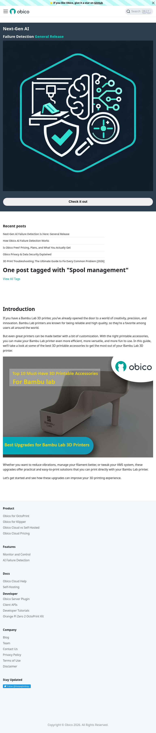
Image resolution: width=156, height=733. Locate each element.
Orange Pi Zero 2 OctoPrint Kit (23, 616)
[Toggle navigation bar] (5, 11)
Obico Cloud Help (15, 581)
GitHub (98, 3)
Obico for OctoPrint (16, 516)
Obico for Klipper (14, 522)
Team (6, 643)
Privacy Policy (12, 655)
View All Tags (11, 279)
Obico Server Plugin (16, 599)
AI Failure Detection (16, 560)
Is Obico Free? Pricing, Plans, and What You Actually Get (36, 247)
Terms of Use (12, 661)
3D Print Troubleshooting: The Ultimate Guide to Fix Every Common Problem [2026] (53, 261)
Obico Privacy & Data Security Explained (27, 254)
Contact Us (10, 649)
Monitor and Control (17, 554)
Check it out (78, 201)
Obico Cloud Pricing (16, 533)
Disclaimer (10, 666)
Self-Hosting (11, 587)
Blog (6, 637)
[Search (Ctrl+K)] (139, 11)
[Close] (153, 3)
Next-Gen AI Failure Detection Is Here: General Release (36, 234)
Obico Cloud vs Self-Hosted (21, 528)
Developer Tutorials (16, 611)
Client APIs (10, 605)
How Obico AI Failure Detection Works (26, 240)
